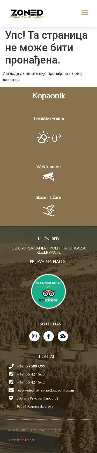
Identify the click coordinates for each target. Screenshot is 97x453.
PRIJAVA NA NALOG (48, 261)
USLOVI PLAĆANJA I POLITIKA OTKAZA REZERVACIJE (49, 250)
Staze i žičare (48, 197)
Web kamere (48, 166)
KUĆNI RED (48, 238)
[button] (85, 13)
